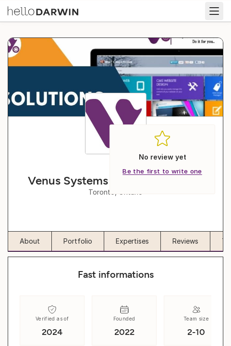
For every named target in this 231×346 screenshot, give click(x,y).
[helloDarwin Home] (43, 10)
